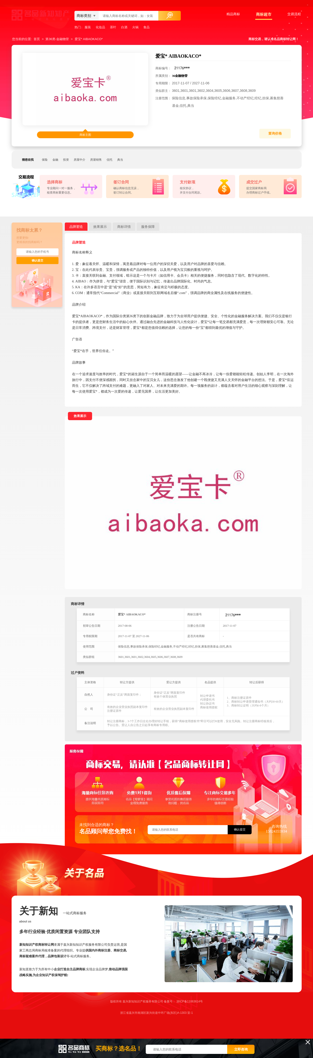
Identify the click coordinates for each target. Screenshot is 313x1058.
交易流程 (294, 14)
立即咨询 (241, 1049)
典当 (120, 159)
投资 (66, 159)
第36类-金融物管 (57, 39)
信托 (109, 159)
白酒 (124, 27)
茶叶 (113, 27)
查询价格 (275, 133)
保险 (45, 159)
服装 (88, 27)
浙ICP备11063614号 (189, 1001)
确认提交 (37, 260)
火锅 (135, 27)
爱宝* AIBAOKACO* (89, 39)
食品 (146, 27)
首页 (37, 39)
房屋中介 (79, 159)
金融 (55, 159)
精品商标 (233, 14)
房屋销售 (96, 159)
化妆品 (100, 27)
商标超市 (263, 14)
